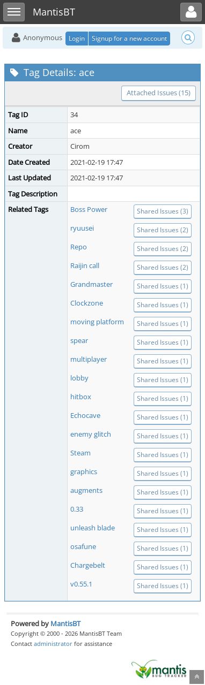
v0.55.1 (81, 584)
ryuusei (82, 228)
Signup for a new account (129, 38)
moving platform (97, 321)
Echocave (85, 415)
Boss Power (88, 209)
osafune (83, 546)
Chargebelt (87, 565)
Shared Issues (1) (162, 286)
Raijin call (84, 265)
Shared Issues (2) (162, 229)
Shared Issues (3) (162, 211)
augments (86, 490)
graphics (83, 471)
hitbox (80, 396)
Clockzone (86, 303)
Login (77, 38)
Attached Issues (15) (159, 92)
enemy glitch (90, 434)
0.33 (76, 509)
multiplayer (88, 359)
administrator (53, 644)
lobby (79, 378)
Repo (78, 247)
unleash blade (92, 527)
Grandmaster (91, 284)
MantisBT (65, 623)
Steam (80, 453)
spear (79, 340)
